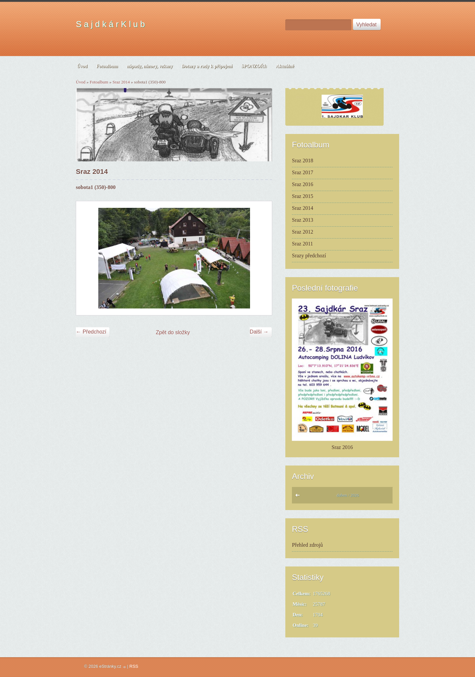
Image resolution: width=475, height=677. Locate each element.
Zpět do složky (173, 332)
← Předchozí (91, 332)
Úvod (80, 82)
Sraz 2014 (121, 82)
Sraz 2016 (302, 184)
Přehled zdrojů (307, 545)
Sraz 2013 (302, 220)
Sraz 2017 (302, 172)
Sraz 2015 (302, 196)
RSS (133, 666)
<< (299, 497)
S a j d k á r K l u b (110, 24)
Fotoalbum (99, 82)
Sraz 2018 (302, 160)
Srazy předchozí (309, 255)
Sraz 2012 (302, 232)
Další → (259, 332)
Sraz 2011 (302, 243)
